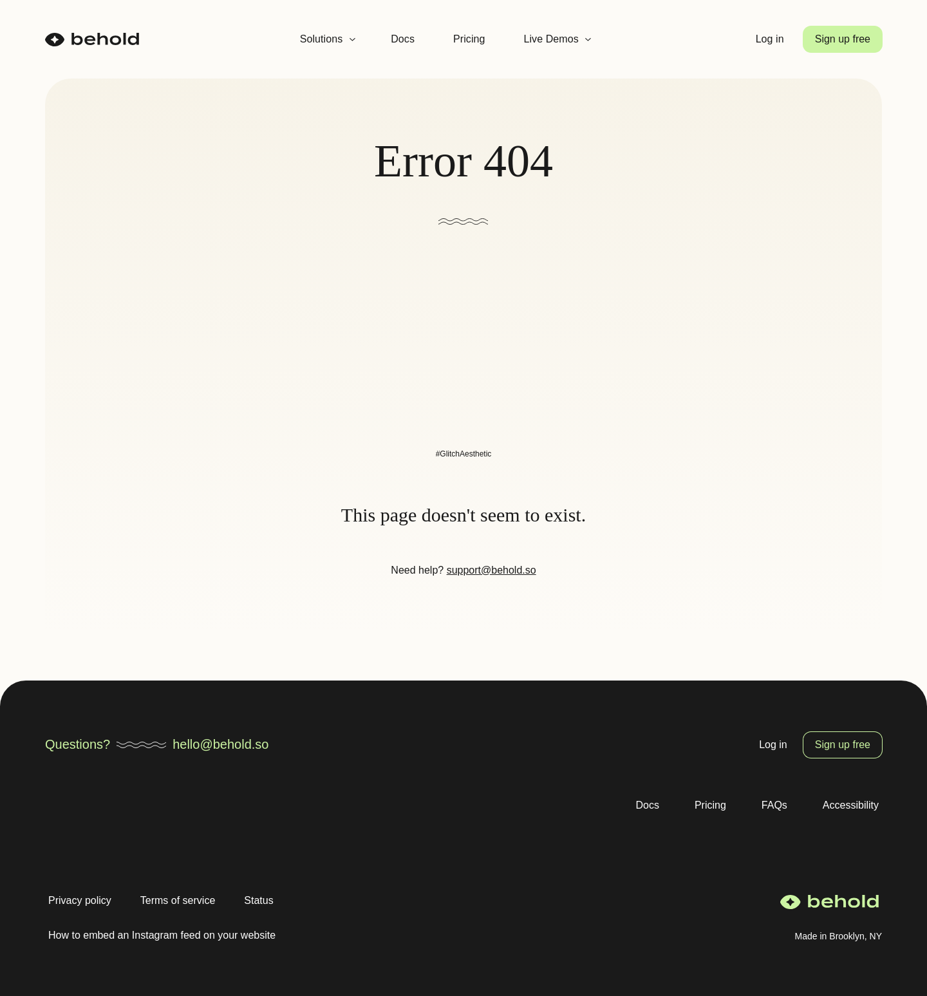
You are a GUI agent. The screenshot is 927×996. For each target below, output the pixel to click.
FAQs (774, 805)
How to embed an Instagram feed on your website (162, 935)
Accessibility (851, 805)
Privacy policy (79, 900)
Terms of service (177, 900)
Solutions (321, 38)
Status (258, 900)
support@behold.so (491, 570)
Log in (770, 38)
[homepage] (92, 39)
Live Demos (550, 38)
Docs (403, 38)
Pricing (469, 38)
